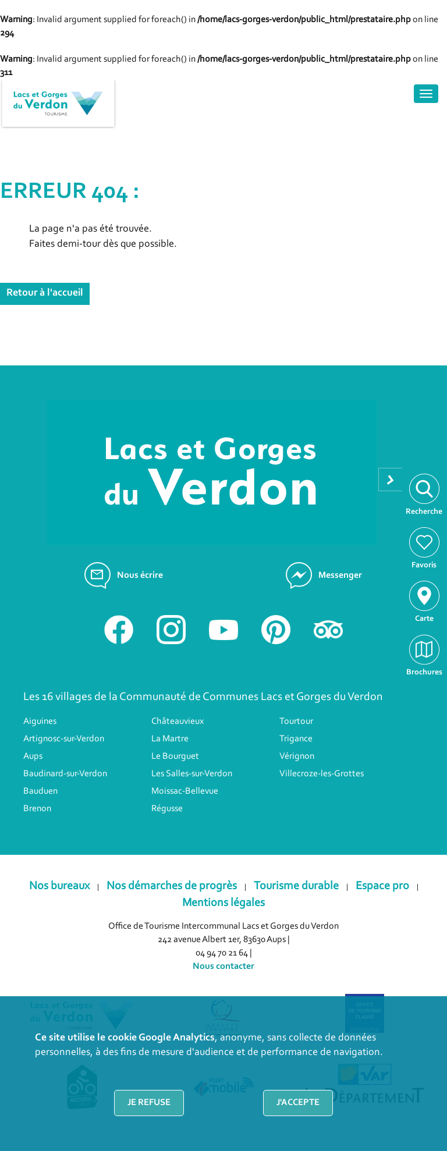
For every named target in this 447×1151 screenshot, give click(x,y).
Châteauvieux (177, 721)
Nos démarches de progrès (172, 886)
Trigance (296, 739)
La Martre (170, 739)
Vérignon (296, 756)
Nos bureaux (59, 886)
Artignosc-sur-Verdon (63, 739)
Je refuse (149, 1102)
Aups (32, 756)
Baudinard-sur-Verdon (65, 774)
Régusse (167, 808)
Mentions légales (223, 903)
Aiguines (39, 721)
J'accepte (298, 1102)
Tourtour (296, 721)
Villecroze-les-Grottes (321, 774)
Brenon (37, 808)
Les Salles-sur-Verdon (191, 774)
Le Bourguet (175, 756)
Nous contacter (223, 966)
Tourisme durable (296, 886)
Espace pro (382, 886)
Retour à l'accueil (44, 293)
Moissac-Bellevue (184, 791)
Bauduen (40, 791)
